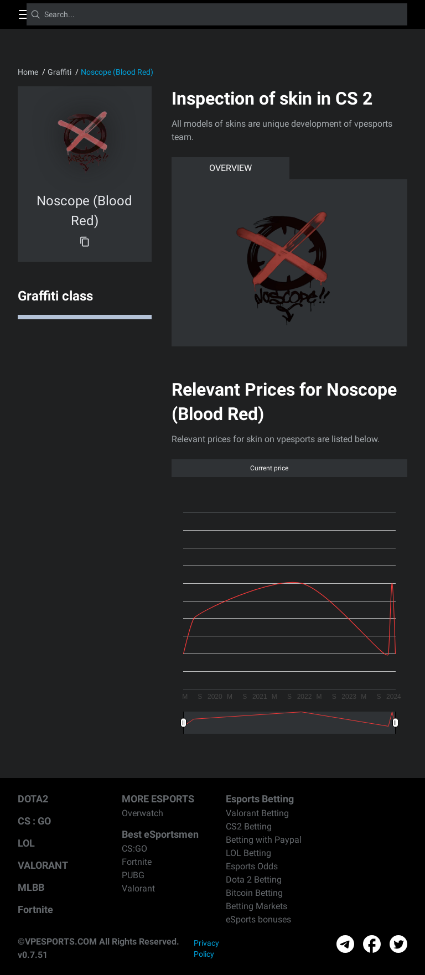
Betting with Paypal (264, 839)
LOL (26, 843)
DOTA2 (33, 799)
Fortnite (35, 909)
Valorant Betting (257, 813)
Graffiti (59, 72)
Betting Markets (256, 906)
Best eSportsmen (160, 834)
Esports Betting (260, 799)
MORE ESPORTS (158, 799)
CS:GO (134, 848)
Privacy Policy (206, 948)
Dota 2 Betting (254, 879)
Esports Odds (252, 866)
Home (28, 72)
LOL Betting (248, 853)
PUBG (133, 875)
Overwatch (142, 813)
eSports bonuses (258, 919)
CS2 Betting (249, 826)
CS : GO (34, 821)
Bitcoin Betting (254, 893)
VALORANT (43, 865)
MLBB (31, 887)
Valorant (138, 888)
